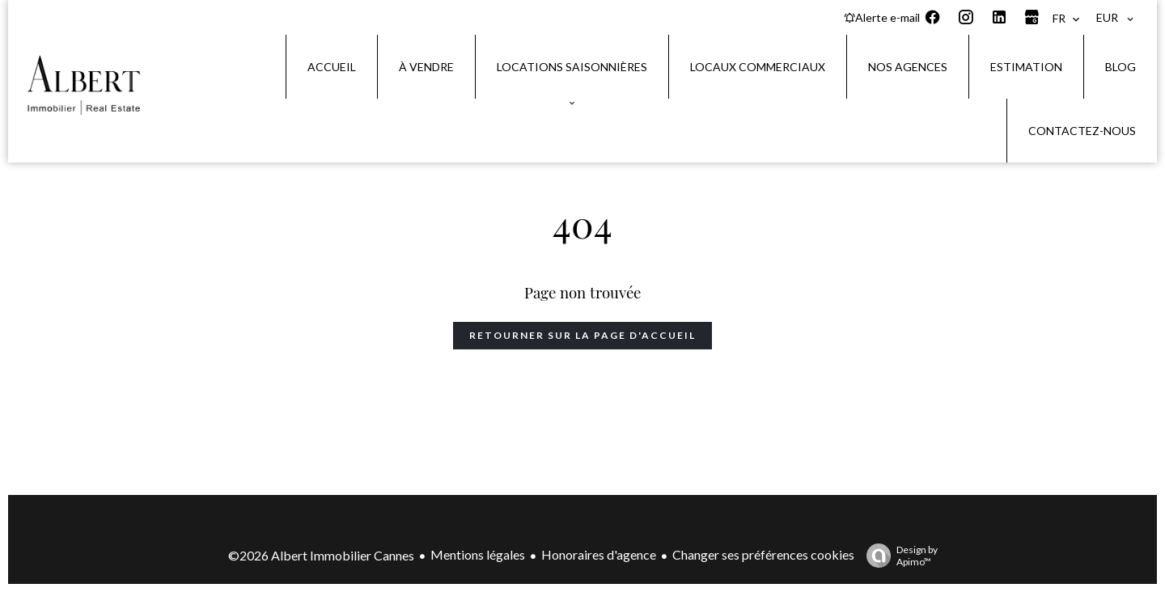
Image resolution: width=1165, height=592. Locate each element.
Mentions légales (477, 554)
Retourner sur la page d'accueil (582, 335)
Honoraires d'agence (598, 554)
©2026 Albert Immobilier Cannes (321, 555)
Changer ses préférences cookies (763, 554)
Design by (898, 555)
